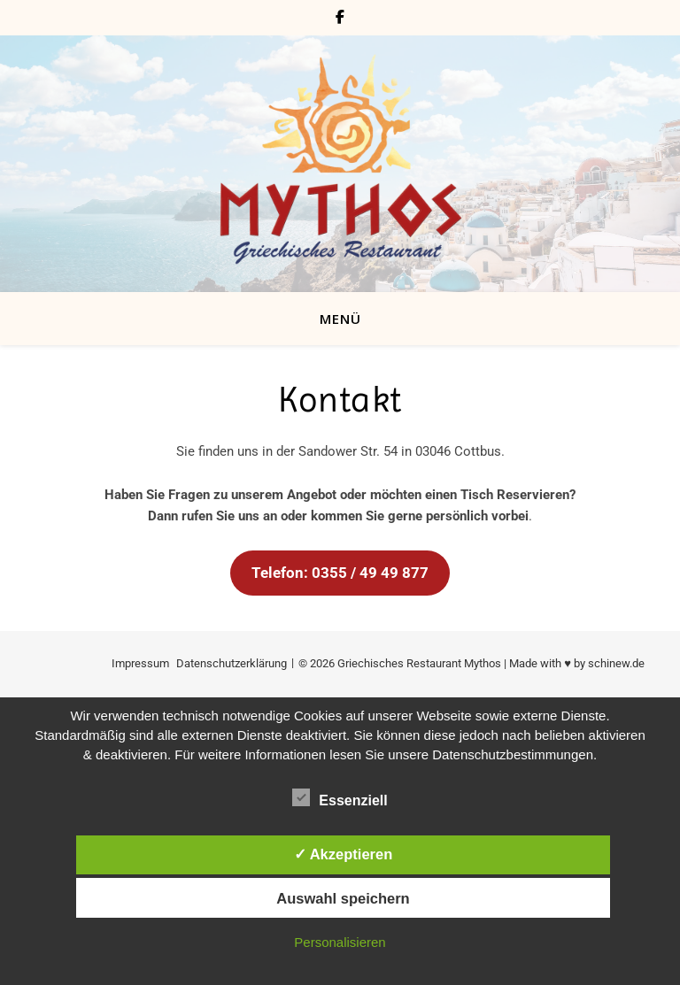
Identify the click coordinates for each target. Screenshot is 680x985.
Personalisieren (339, 942)
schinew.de (616, 663)
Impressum (140, 663)
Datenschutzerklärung (231, 663)
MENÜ (340, 318)
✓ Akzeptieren (343, 854)
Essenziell (339, 797)
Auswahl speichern (342, 898)
